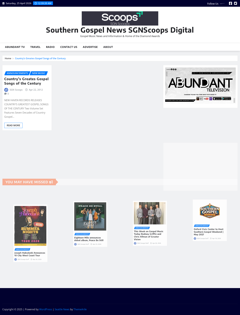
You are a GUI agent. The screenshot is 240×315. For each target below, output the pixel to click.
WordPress (45, 309)
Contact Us (68, 46)
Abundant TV (15, 46)
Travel (35, 46)
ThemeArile (80, 309)
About (108, 46)
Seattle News (62, 309)
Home (8, 58)
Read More (13, 125)
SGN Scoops (16, 89)
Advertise (90, 46)
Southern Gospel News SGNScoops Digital (120, 29)
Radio (50, 46)
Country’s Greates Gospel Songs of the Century (40, 58)
